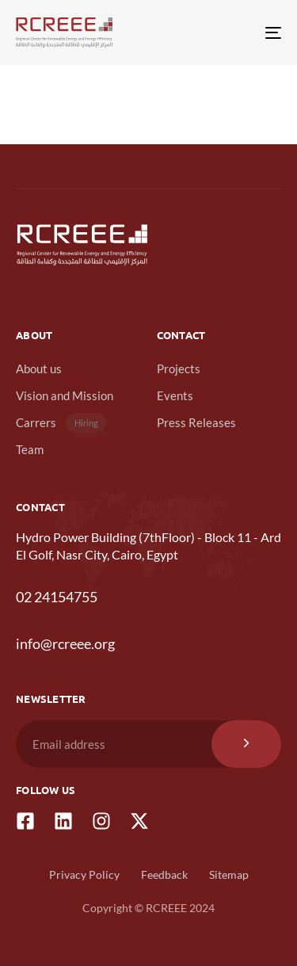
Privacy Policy (84, 874)
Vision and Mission (64, 395)
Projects (178, 368)
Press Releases (196, 422)
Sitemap (229, 874)
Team (30, 449)
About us (39, 368)
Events (175, 395)
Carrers (61, 423)
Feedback (164, 874)
